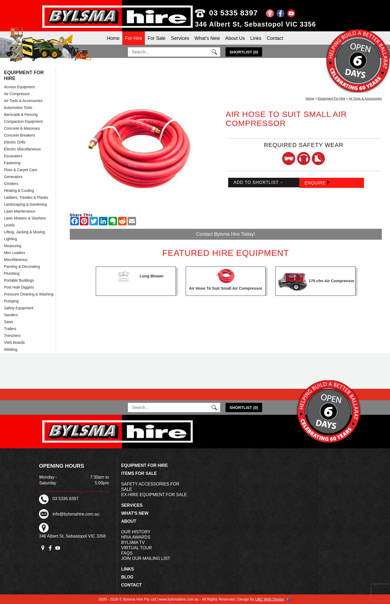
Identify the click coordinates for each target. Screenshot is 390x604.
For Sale (157, 38)
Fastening (12, 163)
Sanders (11, 315)
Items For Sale (139, 473)
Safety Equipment (18, 308)
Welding (10, 349)
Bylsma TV (133, 542)
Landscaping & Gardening (25, 204)
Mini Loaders (14, 253)
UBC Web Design (269, 599)
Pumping (11, 301)
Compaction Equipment (23, 121)
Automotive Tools (18, 107)
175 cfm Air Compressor (331, 280)
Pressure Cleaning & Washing (28, 294)
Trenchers (12, 335)
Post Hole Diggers (19, 287)
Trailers (10, 329)
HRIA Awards (135, 537)
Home (113, 38)
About (128, 521)
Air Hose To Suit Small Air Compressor (225, 288)
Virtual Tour (136, 548)
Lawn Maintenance (19, 211)
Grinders (11, 183)
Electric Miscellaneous (22, 149)
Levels (9, 225)
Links (255, 38)
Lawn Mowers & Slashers (25, 218)
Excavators (13, 156)
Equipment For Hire (24, 75)
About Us (235, 38)
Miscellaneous (16, 259)
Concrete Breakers (19, 135)
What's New (207, 38)
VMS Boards (14, 342)
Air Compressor (17, 94)
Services (180, 38)
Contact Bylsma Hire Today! (225, 234)
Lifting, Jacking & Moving (24, 232)
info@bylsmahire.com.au (76, 514)
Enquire (317, 182)
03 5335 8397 (226, 13)
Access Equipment (19, 87)
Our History (136, 532)
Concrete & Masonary (22, 128)
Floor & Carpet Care (20, 170)
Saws (8, 322)
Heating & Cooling (19, 190)
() (243, 52)
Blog (127, 577)
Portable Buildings (19, 280)
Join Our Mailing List (145, 558)
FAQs (127, 553)
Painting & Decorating (22, 266)
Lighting (10, 239)
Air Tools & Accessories (23, 101)
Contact (275, 38)
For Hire (133, 38)
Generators (13, 177)
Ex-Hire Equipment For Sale (154, 494)
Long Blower (152, 276)
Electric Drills (14, 142)
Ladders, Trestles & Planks (26, 197)
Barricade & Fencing (21, 114)
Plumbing (11, 273)
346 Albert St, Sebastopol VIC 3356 (255, 24)
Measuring (12, 246)
